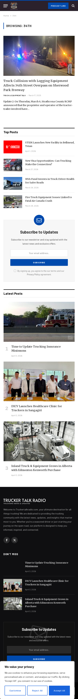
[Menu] (5, 6)
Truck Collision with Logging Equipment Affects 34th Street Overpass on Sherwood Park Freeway (36, 85)
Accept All (59, 690)
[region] (37, 680)
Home (6, 15)
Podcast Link (58, 6)
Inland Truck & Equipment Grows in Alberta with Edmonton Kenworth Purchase (46, 603)
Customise (15, 690)
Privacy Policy (33, 274)
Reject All (37, 690)
